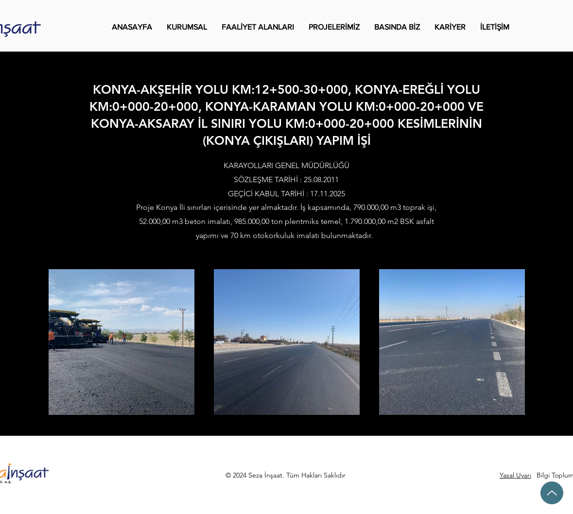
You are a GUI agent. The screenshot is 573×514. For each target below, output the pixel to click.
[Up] (551, 492)
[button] (186, 27)
